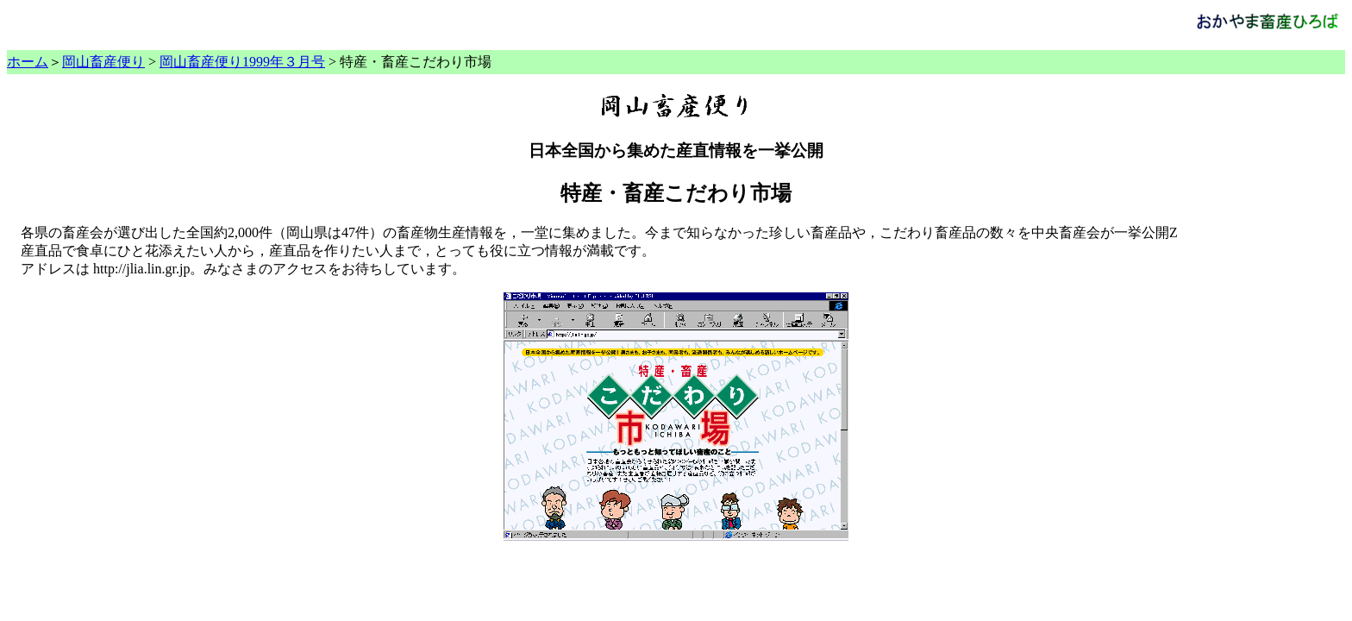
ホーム (27, 61)
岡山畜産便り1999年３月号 (242, 61)
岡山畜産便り (103, 61)
